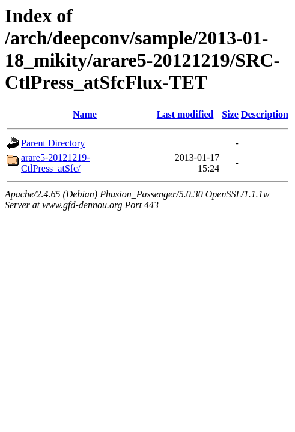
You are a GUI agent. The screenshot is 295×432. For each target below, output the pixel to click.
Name (85, 114)
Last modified (185, 114)
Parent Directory (53, 143)
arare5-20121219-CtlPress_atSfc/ (55, 162)
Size (230, 114)
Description (264, 114)
